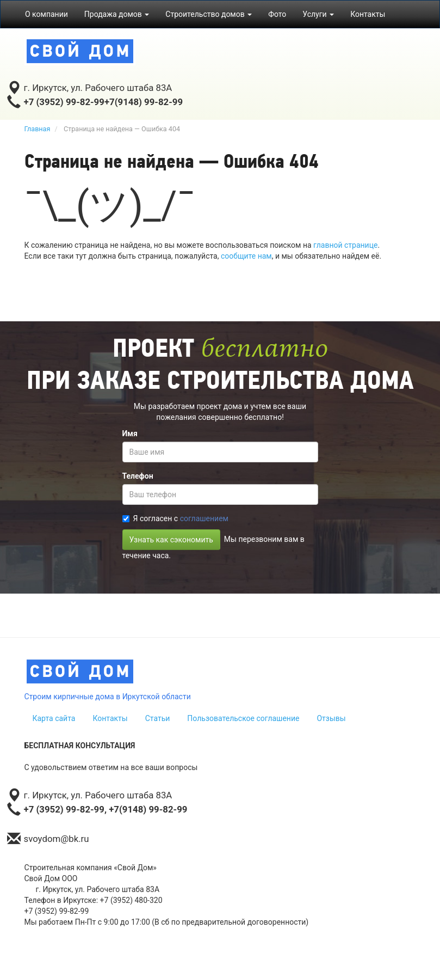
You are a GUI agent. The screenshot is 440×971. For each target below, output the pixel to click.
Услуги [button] (318, 14)
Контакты (367, 14)
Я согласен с (175, 518)
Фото (277, 14)
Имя (130, 433)
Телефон (137, 476)
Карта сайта (54, 718)
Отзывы (331, 718)
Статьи (157, 718)
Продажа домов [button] (117, 14)
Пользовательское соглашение (243, 718)
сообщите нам (246, 256)
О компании (46, 14)
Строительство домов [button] (208, 14)
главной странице (345, 245)
